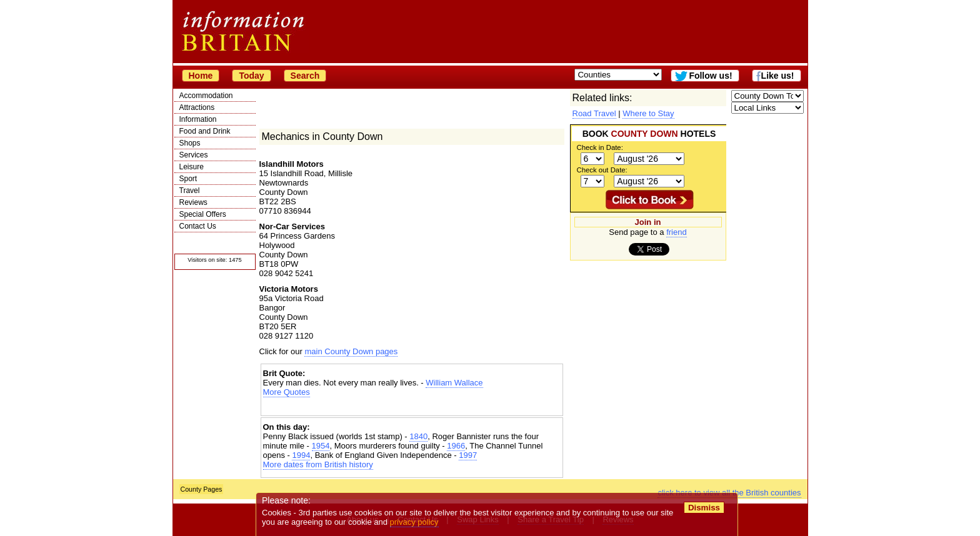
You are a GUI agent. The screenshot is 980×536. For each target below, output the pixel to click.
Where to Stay (648, 113)
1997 (468, 455)
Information (198, 119)
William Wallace (454, 382)
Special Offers (202, 214)
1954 (321, 445)
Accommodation (206, 95)
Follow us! (710, 76)
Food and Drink (205, 131)
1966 (456, 445)
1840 (418, 436)
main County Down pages (351, 351)
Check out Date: (602, 170)
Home (201, 76)
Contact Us (197, 226)
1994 (301, 455)
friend (676, 232)
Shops (190, 143)
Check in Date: (600, 147)
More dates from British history (318, 464)
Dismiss (704, 507)
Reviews (193, 202)
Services (193, 155)
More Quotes (286, 392)
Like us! (777, 76)
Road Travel (594, 113)
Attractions (197, 107)
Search (305, 76)
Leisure (191, 166)
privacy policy (414, 522)
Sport (188, 178)
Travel (189, 190)
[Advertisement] (412, 407)
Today (251, 76)
